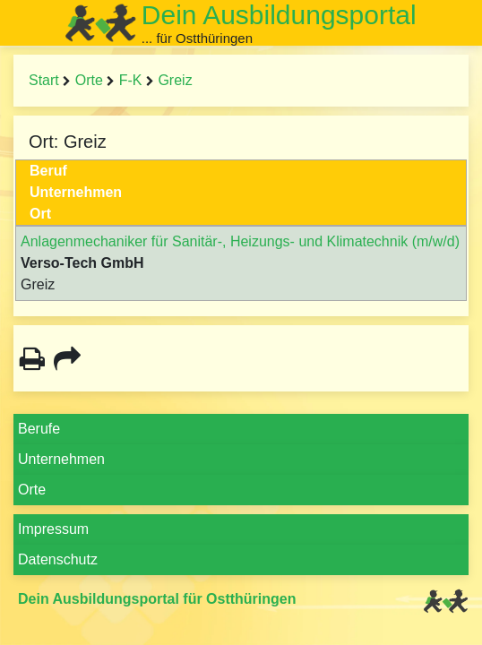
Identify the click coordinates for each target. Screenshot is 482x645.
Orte (89, 80)
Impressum (53, 529)
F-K (130, 80)
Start (44, 80)
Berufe (39, 428)
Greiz (175, 80)
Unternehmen (61, 459)
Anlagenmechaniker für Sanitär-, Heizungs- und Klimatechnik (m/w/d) (240, 241)
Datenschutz (58, 559)
